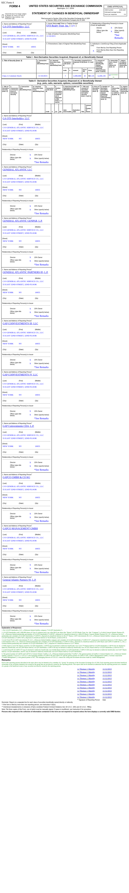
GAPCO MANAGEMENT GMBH (20, 528)
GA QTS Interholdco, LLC (16, 26)
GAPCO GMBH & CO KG (16, 477)
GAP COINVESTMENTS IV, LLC (20, 374)
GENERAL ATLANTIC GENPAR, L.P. (22, 221)
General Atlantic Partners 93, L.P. (19, 580)
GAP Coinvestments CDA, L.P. (18, 426)
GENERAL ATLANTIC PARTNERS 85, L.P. (25, 272)
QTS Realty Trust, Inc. (57, 25)
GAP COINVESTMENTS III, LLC (20, 323)
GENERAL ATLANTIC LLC (17, 169)
